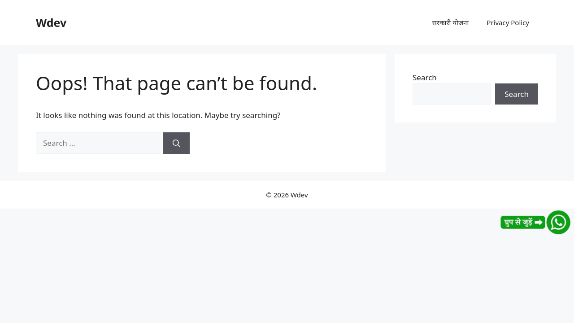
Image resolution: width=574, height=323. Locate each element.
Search (425, 77)
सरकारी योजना (450, 22)
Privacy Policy (508, 22)
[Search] (176, 143)
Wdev (51, 22)
